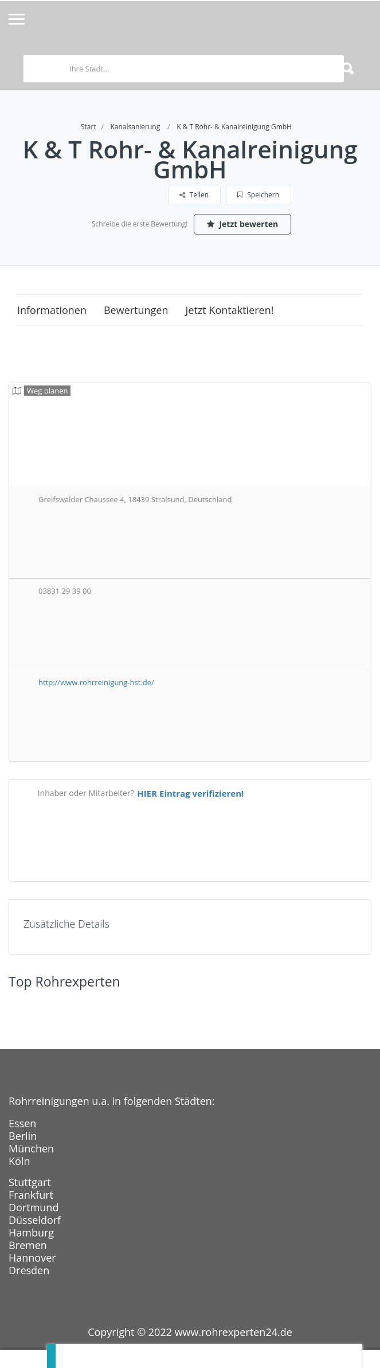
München (31, 1148)
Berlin (23, 1136)
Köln (19, 1161)
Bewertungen (136, 310)
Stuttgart (30, 1182)
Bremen (28, 1245)
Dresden (29, 1270)
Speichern (258, 195)
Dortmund (33, 1207)
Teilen (194, 195)
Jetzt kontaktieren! (230, 310)
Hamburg (31, 1232)
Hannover (32, 1257)
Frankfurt (31, 1195)
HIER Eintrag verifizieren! (190, 793)
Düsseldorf (35, 1220)
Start (88, 127)
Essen (22, 1123)
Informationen (52, 310)
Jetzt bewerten (242, 223)
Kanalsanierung (135, 127)
